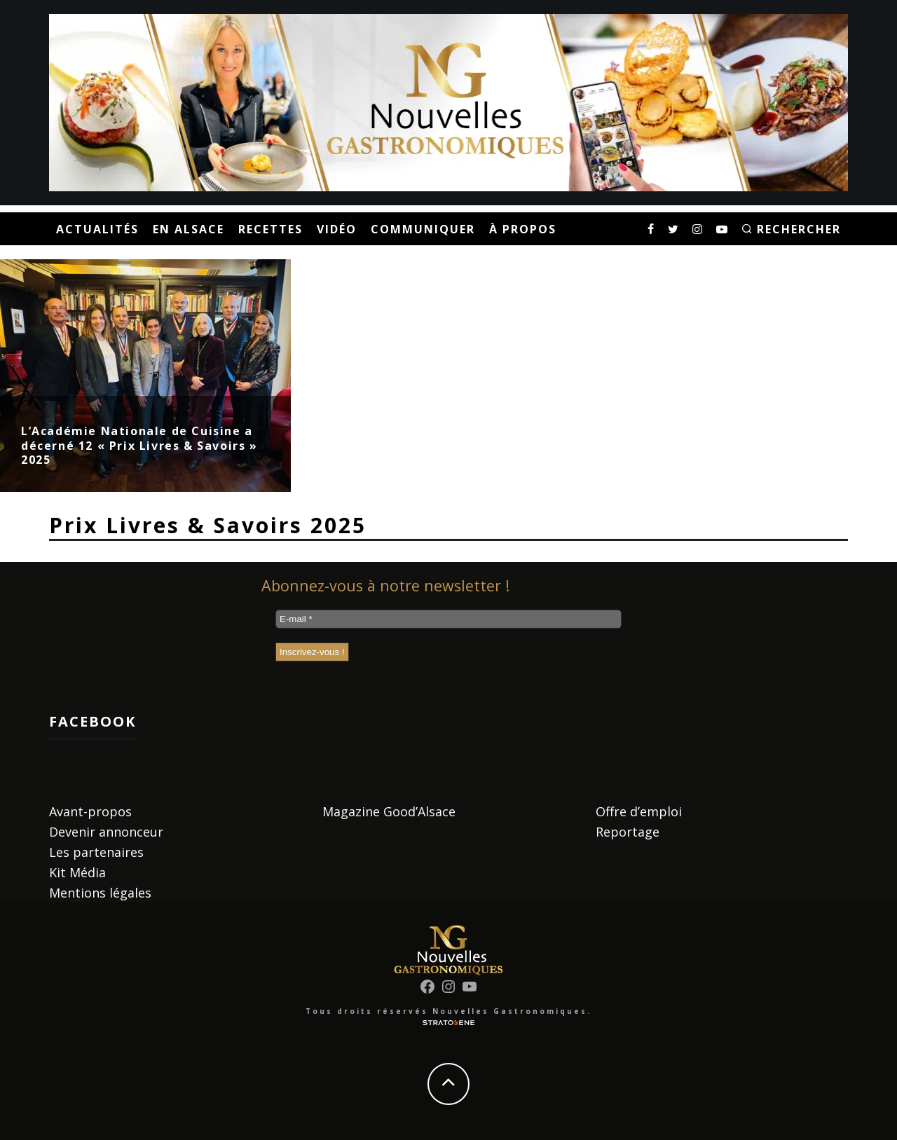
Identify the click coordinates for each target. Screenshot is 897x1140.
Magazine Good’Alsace (389, 811)
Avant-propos (90, 811)
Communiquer (423, 229)
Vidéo (337, 229)
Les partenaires (96, 852)
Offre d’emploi (639, 811)
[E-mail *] (448, 619)
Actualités (97, 229)
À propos (522, 229)
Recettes (270, 229)
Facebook (92, 721)
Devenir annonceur (106, 831)
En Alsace (188, 229)
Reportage (627, 831)
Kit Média (77, 872)
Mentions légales (100, 892)
